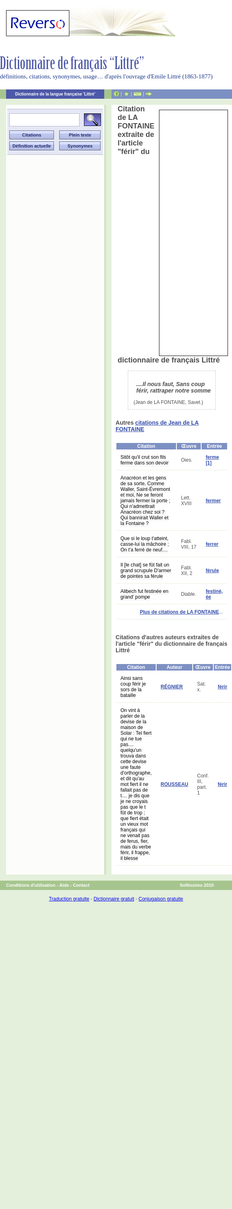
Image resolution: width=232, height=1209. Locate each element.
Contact (81, 885)
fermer (213, 501)
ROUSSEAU (174, 784)
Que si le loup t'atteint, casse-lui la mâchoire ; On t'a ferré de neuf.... (144, 544)
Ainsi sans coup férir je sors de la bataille (133, 686)
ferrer (212, 544)
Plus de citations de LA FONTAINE (179, 612)
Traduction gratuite (69, 899)
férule (212, 570)
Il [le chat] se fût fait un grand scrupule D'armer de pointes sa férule (145, 570)
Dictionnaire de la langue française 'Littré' (55, 94)
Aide (64, 885)
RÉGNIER (172, 687)
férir (222, 687)
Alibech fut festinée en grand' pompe (144, 594)
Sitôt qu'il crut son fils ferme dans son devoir (144, 460)
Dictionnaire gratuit (114, 899)
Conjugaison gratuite (160, 899)
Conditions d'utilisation (31, 885)
